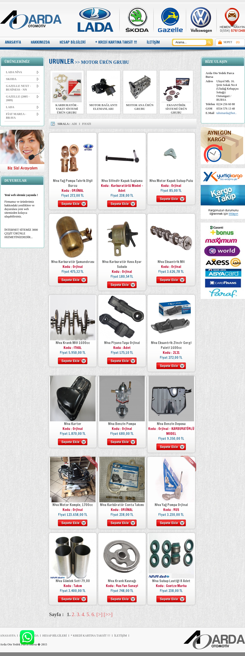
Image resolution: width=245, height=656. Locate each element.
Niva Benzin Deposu (171, 423)
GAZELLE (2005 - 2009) (22, 98)
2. (74, 614)
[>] (100, 614)
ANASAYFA (13, 42)
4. (83, 614)
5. (88, 614)
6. (93, 614)
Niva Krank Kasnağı (122, 580)
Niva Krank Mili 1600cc (73, 342)
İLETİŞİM (153, 42)
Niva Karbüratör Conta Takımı (122, 504)
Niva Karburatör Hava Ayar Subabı (122, 264)
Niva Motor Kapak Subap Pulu (171, 180)
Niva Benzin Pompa (122, 423)
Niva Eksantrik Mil (171, 261)
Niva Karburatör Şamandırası (72, 261)
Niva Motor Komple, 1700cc (72, 504)
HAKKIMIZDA (40, 42)
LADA (22, 107)
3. (79, 614)
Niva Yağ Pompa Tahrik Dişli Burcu (73, 183)
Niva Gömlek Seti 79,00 (73, 580)
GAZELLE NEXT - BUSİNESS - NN (22, 87)
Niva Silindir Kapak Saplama (122, 180)
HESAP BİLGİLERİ (72, 42)
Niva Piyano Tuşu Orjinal (122, 342)
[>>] (108, 614)
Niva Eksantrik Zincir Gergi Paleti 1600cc (171, 345)
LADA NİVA (22, 72)
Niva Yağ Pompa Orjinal (171, 504)
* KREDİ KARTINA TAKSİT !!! (116, 42)
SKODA (22, 79)
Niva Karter (72, 423)
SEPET (227, 42)
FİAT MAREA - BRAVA (22, 115)
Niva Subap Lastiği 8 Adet (171, 580)
